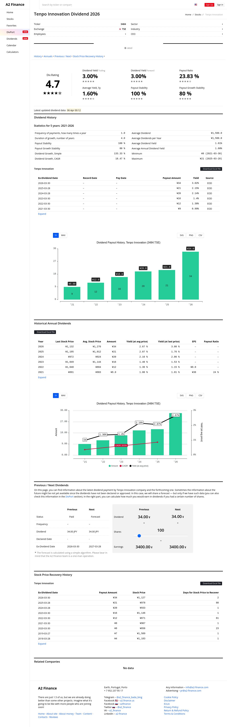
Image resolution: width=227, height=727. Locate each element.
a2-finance (121, 713)
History (38, 56)
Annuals (48, 56)
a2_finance (115, 710)
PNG (190, 235)
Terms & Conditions (174, 713)
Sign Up (209, 4)
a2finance (125, 703)
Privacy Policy (171, 707)
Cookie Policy (171, 697)
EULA (167, 703)
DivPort (69, 496)
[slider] (139, 535)
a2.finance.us (127, 700)
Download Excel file (211, 168)
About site (52, 713)
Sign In (220, 4)
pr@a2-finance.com (190, 690)
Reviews (53, 717)
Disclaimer (169, 700)
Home (188, 14)
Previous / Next (62, 56)
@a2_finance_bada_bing (129, 697)
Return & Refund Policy (176, 710)
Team (78, 713)
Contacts (43, 717)
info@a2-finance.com (197, 687)
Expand (42, 213)
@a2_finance (124, 707)
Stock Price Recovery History (88, 56)
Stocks (198, 14)
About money (66, 713)
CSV (200, 235)
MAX (63, 235)
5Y (56, 235)
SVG (181, 235)
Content (87, 713)
